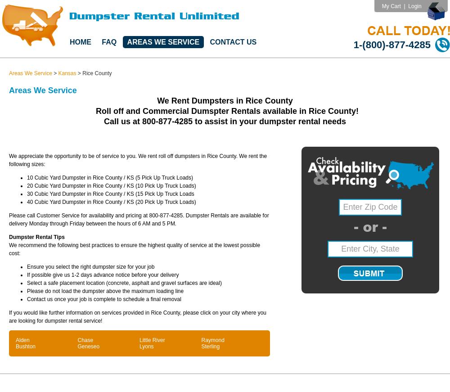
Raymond (213, 340)
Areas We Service (163, 42)
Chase (86, 340)
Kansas (67, 73)
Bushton (26, 346)
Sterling (211, 346)
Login (414, 6)
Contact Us (233, 42)
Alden (23, 340)
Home (80, 42)
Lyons (147, 346)
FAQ (109, 42)
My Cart (391, 6)
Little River (152, 340)
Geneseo (89, 346)
